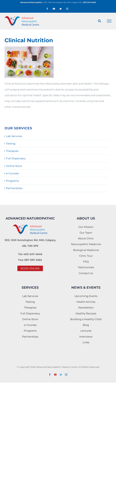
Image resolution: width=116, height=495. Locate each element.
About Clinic (86, 238)
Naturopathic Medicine (86, 244)
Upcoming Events (85, 296)
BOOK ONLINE (30, 268)
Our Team (86, 232)
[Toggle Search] (99, 20)
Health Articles (85, 301)
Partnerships (14, 188)
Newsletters (85, 307)
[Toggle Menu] (109, 21)
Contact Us (86, 273)
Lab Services (14, 136)
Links (86, 342)
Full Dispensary (16, 158)
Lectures (85, 330)
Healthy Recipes (86, 313)
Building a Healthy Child (86, 319)
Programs (12, 180)
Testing (10, 143)
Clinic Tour (86, 255)
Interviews (85, 336)
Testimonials (86, 267)
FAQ (86, 261)
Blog (86, 324)
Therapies (12, 150)
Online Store (14, 165)
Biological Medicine (86, 250)
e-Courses (12, 173)
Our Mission (85, 226)
